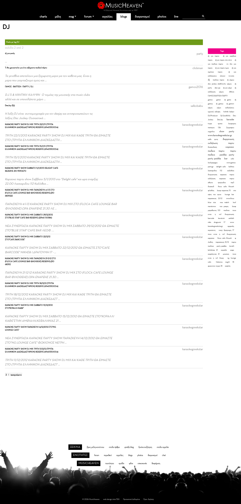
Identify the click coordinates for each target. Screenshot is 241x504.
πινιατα (231, 76)
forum (88, 16)
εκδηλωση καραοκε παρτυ (221, 178)
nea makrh (224, 202)
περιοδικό (107, 455)
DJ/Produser (213, 116)
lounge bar (229, 194)
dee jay (217, 88)
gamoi (218, 100)
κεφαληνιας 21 (214, 254)
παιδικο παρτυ (218, 80)
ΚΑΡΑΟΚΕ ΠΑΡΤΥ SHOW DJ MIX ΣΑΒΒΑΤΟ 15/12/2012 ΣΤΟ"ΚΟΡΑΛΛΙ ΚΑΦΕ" (29, 306)
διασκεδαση (212, 147)
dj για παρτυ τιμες (222, 68)
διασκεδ (211, 186)
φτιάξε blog (129, 447)
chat (164, 455)
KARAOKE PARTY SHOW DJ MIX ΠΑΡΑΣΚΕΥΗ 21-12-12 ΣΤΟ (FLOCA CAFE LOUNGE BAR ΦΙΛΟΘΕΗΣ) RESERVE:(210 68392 (30, 262)
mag (71, 16)
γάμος (210, 108)
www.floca (230, 198)
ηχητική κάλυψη (214, 112)
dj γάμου (230, 80)
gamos (210, 100)
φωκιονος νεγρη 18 (215, 266)
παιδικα (226, 210)
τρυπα (220, 124)
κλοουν (222, 76)
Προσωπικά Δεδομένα (131, 499)
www (232, 222)
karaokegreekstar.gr (215, 226)
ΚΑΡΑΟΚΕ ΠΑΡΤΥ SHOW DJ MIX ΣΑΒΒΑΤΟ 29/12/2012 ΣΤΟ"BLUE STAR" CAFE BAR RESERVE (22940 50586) (29, 216)
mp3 (232, 182)
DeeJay (220, 120)
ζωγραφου (230, 127)
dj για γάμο (227, 88)
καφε (232, 250)
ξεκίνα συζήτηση (145, 447)
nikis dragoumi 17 (216, 222)
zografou (211, 131)
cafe (232, 159)
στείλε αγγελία (163, 447)
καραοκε (230, 147)
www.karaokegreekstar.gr (220, 135)
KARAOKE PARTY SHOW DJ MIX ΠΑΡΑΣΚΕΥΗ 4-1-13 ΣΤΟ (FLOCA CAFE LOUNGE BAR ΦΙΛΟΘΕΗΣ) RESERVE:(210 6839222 (29, 193)
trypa (210, 124)
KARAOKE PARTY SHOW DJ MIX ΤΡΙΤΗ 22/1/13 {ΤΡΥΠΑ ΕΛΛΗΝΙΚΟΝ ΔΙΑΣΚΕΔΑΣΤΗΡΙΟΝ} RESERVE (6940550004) (31, 126)
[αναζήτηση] (191, 16)
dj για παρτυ (213, 56)
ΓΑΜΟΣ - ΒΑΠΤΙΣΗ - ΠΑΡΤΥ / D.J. (19, 87)
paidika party (227, 155)
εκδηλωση (213, 143)
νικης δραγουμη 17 (226, 230)
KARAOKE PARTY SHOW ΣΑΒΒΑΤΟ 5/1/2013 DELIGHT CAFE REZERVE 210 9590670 (31, 169)
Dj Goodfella (225, 116)
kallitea (231, 167)
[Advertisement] (120, 405)
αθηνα (210, 182)
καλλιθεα (230, 171)
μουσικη (226, 254)
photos (162, 16)
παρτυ (231, 143)
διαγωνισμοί (142, 16)
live (176, 16)
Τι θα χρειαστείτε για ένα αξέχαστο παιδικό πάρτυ (26, 68)
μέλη (58, 16)
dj (209, 80)
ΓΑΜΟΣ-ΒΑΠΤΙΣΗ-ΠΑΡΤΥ (218, 96)
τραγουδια (222, 182)
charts (43, 16)
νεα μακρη (224, 206)
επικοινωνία (142, 463)
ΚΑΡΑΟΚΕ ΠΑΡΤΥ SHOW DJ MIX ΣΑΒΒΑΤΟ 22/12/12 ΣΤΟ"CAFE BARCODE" (27, 238)
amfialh (231, 218)
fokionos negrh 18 (225, 262)
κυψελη (227, 266)
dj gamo (227, 100)
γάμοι (219, 108)
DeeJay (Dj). (10, 106)
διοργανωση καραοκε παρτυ (221, 175)
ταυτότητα (109, 463)
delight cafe (221, 167)
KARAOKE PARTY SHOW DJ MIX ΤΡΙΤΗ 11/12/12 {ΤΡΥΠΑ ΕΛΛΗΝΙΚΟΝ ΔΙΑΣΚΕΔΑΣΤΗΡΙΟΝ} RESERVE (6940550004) (31, 350)
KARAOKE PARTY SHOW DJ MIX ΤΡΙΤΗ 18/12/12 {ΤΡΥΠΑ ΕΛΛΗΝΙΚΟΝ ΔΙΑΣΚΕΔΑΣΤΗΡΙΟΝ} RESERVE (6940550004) (31, 284)
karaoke (230, 119)
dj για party (10, 53)
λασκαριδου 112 (215, 171)
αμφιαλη (231, 226)
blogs (123, 16)
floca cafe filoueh (226, 186)
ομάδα (121, 463)
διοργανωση (228, 139)
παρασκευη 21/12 (215, 198)
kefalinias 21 (213, 250)
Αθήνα (231, 92)
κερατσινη (211, 230)
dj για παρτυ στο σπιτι (223, 60)
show (221, 131)
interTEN (115, 499)
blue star (212, 202)
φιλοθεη (211, 190)
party (231, 131)
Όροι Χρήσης (148, 499)
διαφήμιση (156, 463)
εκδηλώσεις (229, 108)
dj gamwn (230, 104)
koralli (231, 246)
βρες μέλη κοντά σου (95, 447)
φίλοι (131, 463)
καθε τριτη (213, 139)
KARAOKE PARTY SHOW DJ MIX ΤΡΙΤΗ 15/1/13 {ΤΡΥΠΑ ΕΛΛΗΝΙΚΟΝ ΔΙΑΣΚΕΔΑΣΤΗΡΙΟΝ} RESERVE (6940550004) (31, 147)
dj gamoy (219, 104)
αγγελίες (107, 16)
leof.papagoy (212, 163)
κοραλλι (224, 250)
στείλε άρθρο (114, 447)
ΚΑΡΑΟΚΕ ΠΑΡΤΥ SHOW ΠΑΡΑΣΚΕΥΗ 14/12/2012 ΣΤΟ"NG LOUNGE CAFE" (30, 328)
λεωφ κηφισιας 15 (224, 190)
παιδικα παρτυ (216, 151)
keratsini (221, 218)
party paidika (214, 158)
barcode (211, 218)
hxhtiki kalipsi (228, 112)
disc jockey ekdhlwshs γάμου (220, 84)
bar (226, 158)
